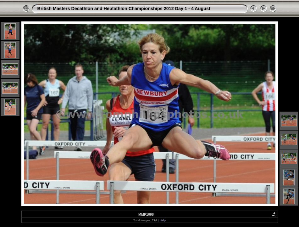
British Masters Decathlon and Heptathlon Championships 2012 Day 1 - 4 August (123, 8)
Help (162, 220)
